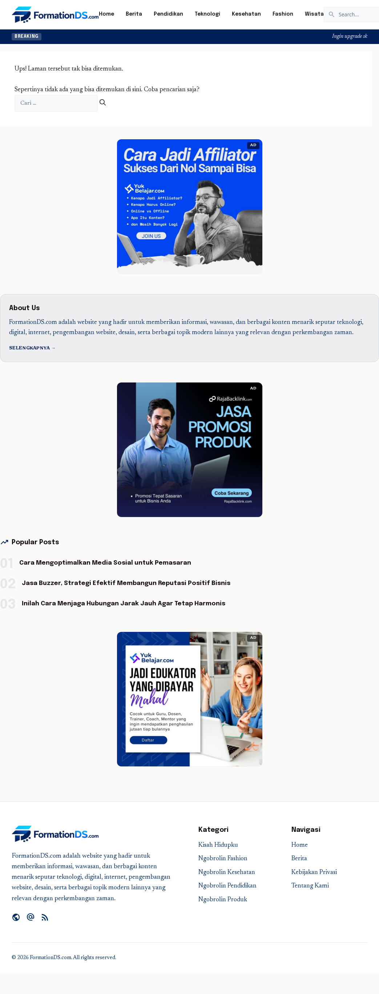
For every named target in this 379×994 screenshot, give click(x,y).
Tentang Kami (310, 886)
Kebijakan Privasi (314, 873)
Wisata (314, 14)
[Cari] (102, 103)
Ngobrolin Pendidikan (227, 886)
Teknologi (207, 14)
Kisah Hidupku (218, 845)
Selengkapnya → (32, 348)
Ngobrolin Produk (222, 900)
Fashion (283, 14)
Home (106, 14)
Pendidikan (168, 14)
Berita (134, 14)
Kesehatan (246, 14)
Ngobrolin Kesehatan (226, 873)
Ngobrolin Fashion (222, 859)
